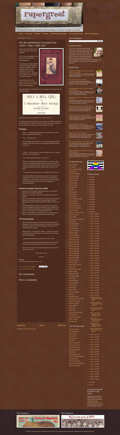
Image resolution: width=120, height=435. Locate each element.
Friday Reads (72, 203)
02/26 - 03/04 (93, 359)
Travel (70, 310)
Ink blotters (72, 226)
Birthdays (71, 171)
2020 (90, 192)
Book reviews (72, 178)
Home (21, 33)
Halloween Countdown (74, 212)
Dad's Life (71, 194)
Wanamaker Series (74, 317)
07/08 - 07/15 (93, 275)
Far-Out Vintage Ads (74, 198)
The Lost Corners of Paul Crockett (77, 79)
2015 (90, 204)
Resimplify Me (72, 296)
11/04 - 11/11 (93, 233)
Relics (70, 294)
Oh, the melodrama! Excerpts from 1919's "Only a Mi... (96, 304)
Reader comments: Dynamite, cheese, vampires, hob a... (95, 314)
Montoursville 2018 (74, 264)
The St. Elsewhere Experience (76, 356)
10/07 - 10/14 (93, 243)
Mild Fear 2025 (73, 257)
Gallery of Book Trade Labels (76, 363)
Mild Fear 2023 (73, 253)
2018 (90, 197)
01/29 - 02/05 (93, 369)
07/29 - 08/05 (93, 268)
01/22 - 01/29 (93, 371)
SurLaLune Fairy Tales (74, 365)
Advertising (72, 164)
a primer (41, 261)
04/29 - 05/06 (93, 337)
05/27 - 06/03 (93, 290)
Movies (71, 267)
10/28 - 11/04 (93, 236)
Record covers (72, 292)
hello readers (72, 214)
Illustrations (72, 223)
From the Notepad (73, 205)
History (71, 217)
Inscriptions (72, 228)
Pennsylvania (72, 276)
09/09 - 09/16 (93, 253)
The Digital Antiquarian (75, 349)
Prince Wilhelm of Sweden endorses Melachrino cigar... (95, 325)
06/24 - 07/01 (93, 280)
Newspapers (72, 273)
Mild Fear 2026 (73, 260)
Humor (31, 269)
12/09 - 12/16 (93, 221)
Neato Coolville (73, 333)
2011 (90, 382)
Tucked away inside (74, 312)
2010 (90, 384)
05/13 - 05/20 (93, 295)
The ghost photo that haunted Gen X (78, 124)
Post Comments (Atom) (30, 329)
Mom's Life (71, 262)
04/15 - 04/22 (93, 342)
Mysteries (71, 271)
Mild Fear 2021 (73, 248)
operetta (26, 83)
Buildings (71, 187)
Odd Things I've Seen (74, 345)
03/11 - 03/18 (93, 354)
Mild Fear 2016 (73, 237)
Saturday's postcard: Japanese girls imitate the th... (96, 299)
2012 (90, 211)
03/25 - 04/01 (93, 349)
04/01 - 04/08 (93, 347)
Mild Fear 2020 (73, 246)
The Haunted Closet (74, 331)
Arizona (71, 167)
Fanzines (71, 196)
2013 (90, 209)
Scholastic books (73, 301)
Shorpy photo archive (74, 354)
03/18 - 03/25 (93, 352)
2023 (90, 184)
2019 (90, 194)
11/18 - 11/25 (93, 228)
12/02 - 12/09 (93, 223)
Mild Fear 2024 (73, 255)
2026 (90, 177)
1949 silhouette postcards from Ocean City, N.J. (81, 106)
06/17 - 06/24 (93, 283)
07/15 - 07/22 (93, 273)
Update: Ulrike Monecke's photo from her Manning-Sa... (96, 320)
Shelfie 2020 (72, 305)
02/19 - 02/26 (93, 361)
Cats (70, 189)
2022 (90, 187)
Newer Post (21, 325)
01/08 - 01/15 (93, 376)
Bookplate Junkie (73, 358)
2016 (90, 202)
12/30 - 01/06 (93, 213)
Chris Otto (27, 266)
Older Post (61, 325)
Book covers (26, 269)
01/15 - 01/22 (93, 374)
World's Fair (72, 319)
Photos (45, 33)
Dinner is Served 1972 (74, 343)
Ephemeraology (30, 125)
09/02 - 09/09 (93, 255)
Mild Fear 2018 (73, 242)
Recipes (37, 33)
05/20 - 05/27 (93, 292)
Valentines (71, 314)
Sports (70, 307)
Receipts (71, 287)
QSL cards (71, 285)
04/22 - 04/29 (93, 339)
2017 (90, 199)
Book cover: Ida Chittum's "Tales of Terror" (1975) (81, 142)
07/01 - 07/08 (93, 278)
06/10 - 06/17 (93, 285)
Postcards (28, 33)
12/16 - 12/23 (93, 218)
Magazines (71, 232)
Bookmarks (72, 180)
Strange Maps (72, 352)
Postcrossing (72, 282)
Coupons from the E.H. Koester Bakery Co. (80, 115)
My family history (73, 269)
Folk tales (71, 201)
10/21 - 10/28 (93, 238)
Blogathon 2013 (73, 173)
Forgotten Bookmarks (74, 347)
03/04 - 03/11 (93, 356)
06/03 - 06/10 (93, 287)
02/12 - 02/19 (93, 364)
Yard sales (71, 321)
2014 (90, 206)
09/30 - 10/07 (93, 246)
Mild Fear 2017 (73, 239)
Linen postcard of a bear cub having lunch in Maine (96, 309)
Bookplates (72, 183)
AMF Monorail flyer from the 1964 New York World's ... (96, 330)
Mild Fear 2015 (73, 235)
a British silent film (32, 82)
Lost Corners (72, 230)
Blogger (92, 431)
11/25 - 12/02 (93, 226)
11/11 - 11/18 (93, 231)
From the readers (73, 208)
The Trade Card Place (74, 361)
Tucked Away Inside (76, 33)
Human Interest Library (75, 219)
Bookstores (72, 185)
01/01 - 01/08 (93, 379)
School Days (72, 303)
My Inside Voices (73, 338)
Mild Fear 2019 (73, 244)
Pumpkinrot (72, 340)
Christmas (71, 192)
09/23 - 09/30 (93, 248)
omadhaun (32, 195)
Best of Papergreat (91, 33)
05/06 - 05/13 (93, 334)
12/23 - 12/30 (93, 216)
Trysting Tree (26, 145)
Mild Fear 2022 (73, 251)
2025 (90, 179)
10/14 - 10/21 (93, 241)
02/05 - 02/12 (93, 366)
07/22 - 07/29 (93, 270)
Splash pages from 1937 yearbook (77, 133)
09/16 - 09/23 (93, 251)
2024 (90, 182)
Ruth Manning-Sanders (59, 33)
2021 (90, 189)
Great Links (72, 210)
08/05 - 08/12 (93, 265)
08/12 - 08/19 (93, 263)
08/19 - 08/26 (93, 260)
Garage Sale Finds (74, 329)
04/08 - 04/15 (93, 344)
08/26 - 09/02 (93, 258)
